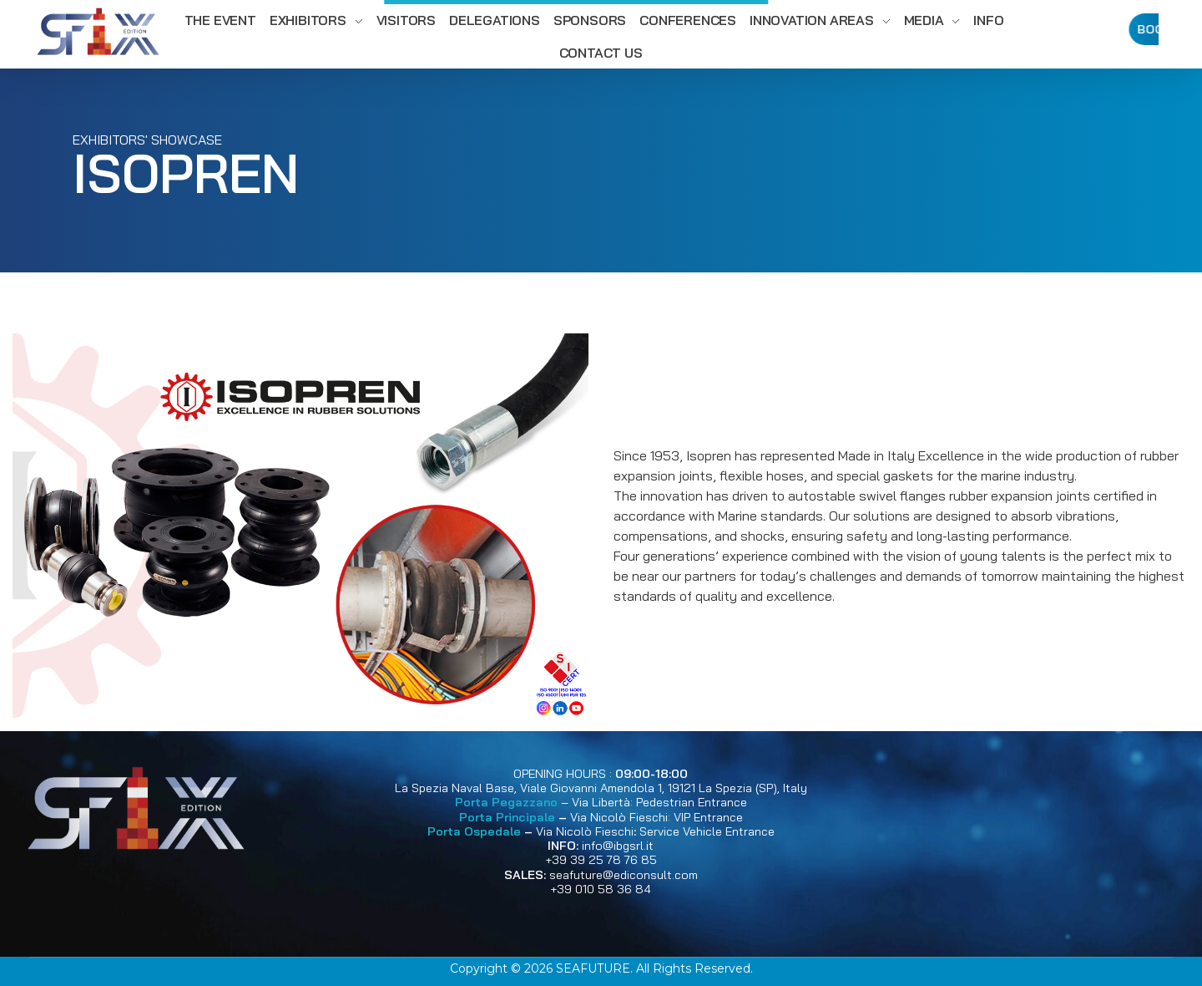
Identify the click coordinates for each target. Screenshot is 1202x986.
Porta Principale (507, 817)
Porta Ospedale (474, 831)
